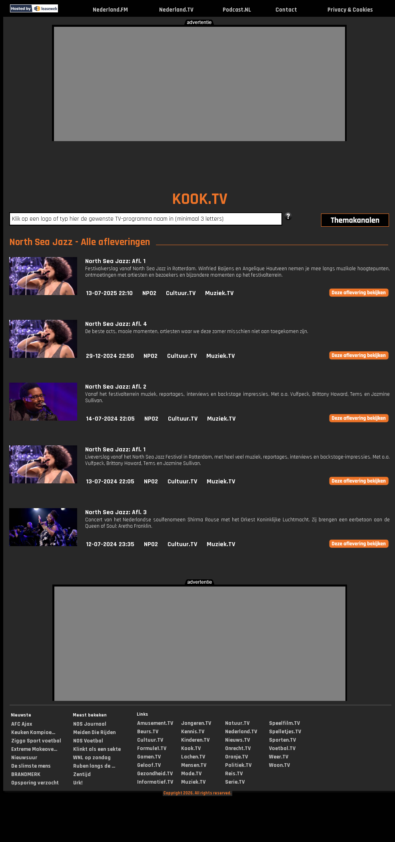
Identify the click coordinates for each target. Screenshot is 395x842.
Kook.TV (191, 748)
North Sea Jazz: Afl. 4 (116, 324)
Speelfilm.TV (284, 723)
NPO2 (149, 293)
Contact (286, 10)
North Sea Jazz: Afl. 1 (115, 261)
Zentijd (82, 774)
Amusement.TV (155, 723)
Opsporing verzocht (35, 782)
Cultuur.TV (181, 293)
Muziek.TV (219, 293)
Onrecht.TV (238, 748)
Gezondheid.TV (155, 773)
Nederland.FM (110, 10)
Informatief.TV (155, 782)
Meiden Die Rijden (94, 732)
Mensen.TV (193, 765)
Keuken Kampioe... (33, 732)
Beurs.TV (147, 731)
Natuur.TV (237, 723)
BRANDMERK (25, 774)
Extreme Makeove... (34, 749)
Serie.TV (235, 782)
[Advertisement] (136, 83)
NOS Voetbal (88, 740)
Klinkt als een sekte (97, 749)
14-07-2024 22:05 (110, 419)
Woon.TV (279, 765)
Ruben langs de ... (94, 766)
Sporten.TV (282, 740)
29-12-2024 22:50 (110, 356)
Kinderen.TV (195, 740)
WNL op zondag (92, 757)
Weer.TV (278, 756)
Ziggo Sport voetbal (36, 740)
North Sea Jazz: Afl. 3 (116, 512)
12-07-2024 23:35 (110, 544)
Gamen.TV (149, 756)
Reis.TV (234, 773)
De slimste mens (31, 766)
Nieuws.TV (237, 740)
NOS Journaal (89, 724)
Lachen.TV (193, 756)
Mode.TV (191, 773)
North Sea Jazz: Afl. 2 (115, 387)
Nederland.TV (176, 10)
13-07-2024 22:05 (110, 481)
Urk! (77, 782)
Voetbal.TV (282, 748)
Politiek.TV (238, 765)
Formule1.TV (151, 748)
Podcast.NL (237, 10)
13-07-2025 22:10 (109, 293)
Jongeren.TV (196, 723)
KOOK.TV (199, 199)
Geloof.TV (149, 765)
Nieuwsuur (24, 757)
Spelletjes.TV (285, 731)
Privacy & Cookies (350, 10)
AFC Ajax (21, 724)
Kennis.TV (192, 731)
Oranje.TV (236, 756)
